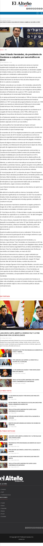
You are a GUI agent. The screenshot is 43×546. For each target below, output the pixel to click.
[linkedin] (37, 9)
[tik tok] (33, 9)
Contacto (3, 489)
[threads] (42, 528)
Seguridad (3, 508)
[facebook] (27, 9)
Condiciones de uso (6, 494)
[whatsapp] (39, 9)
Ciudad (3, 503)
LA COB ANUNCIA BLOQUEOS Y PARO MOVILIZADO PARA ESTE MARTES (26, 370)
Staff (2, 492)
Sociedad (23, 373)
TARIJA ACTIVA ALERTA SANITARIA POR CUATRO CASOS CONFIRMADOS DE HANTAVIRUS (25, 380)
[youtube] (35, 9)
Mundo (2, 49)
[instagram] (31, 9)
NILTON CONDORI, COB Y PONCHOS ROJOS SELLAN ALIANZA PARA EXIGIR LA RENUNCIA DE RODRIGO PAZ (25, 403)
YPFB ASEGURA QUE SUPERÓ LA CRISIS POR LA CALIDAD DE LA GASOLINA (25, 360)
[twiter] (29, 9)
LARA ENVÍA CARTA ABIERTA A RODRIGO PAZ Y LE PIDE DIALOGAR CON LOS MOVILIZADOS (20, 334)
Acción (3, 513)
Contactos (21, 539)
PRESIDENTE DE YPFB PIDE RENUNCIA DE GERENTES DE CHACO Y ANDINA (27, 350)
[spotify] (41, 9)
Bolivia (10, 338)
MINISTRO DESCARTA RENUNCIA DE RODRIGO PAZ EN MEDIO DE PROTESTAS (24, 424)
